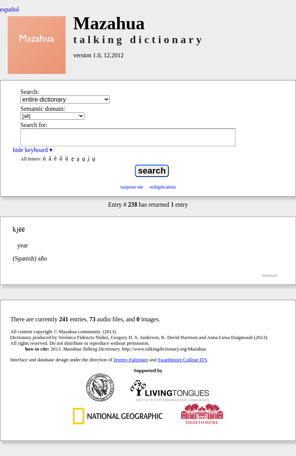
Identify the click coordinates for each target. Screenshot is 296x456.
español (9, 9)
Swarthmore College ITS (182, 359)
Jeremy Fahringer (131, 359)
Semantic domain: (42, 108)
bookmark (269, 275)
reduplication (163, 187)
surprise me (131, 187)
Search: (29, 92)
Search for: (34, 125)
